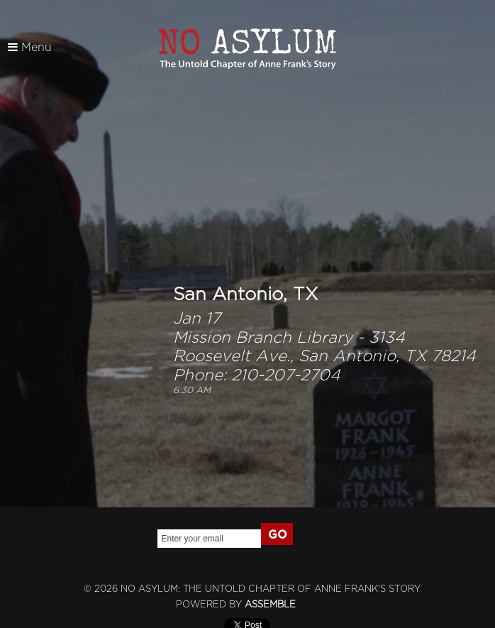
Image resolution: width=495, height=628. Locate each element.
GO (277, 535)
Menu (30, 47)
